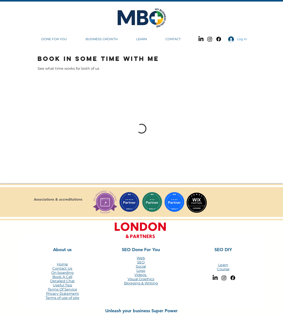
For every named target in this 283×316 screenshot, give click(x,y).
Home (62, 264)
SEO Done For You (141, 249)
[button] (60, 39)
